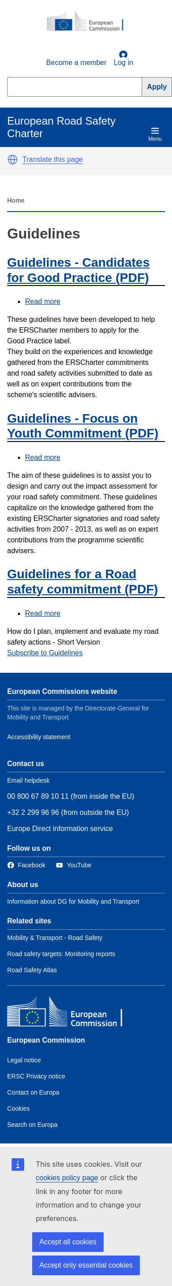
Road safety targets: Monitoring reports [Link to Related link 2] (61, 953)
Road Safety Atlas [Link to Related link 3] (32, 970)
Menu (155, 134)
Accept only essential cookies (86, 1265)
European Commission (46, 1040)
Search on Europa (32, 1124)
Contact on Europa (33, 1092)
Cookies (18, 1108)
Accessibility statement (39, 736)
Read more (42, 301)
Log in (124, 58)
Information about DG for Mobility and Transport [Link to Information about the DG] (73, 901)
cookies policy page (67, 1178)
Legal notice (24, 1060)
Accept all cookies (67, 1242)
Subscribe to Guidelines (45, 653)
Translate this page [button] (52, 159)
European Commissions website (62, 691)
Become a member (76, 62)
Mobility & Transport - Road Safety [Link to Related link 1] (54, 937)
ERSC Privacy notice (36, 1076)
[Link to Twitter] (73, 865)
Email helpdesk (28, 780)
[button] (12, 159)
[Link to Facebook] (26, 865)
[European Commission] (90, 21)
